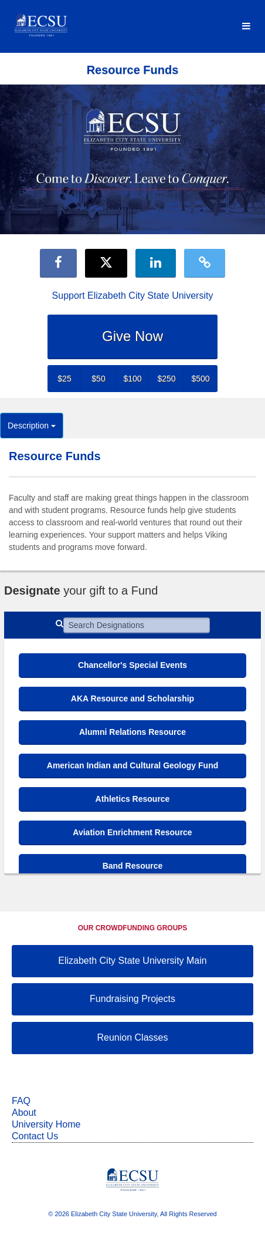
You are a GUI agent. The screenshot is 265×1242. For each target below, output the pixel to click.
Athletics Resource (133, 799)
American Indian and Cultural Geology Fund (132, 765)
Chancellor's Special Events (132, 665)
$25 (64, 378)
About (24, 1113)
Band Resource (133, 865)
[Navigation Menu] (246, 27)
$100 (132, 378)
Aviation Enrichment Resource (132, 832)
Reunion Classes (132, 1037)
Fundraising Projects (132, 999)
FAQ (21, 1101)
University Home (46, 1124)
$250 (166, 378)
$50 (98, 378)
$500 (200, 378)
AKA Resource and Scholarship (132, 698)
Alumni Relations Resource (132, 732)
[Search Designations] (136, 625)
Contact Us (35, 1136)
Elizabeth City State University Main (132, 961)
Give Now (132, 336)
